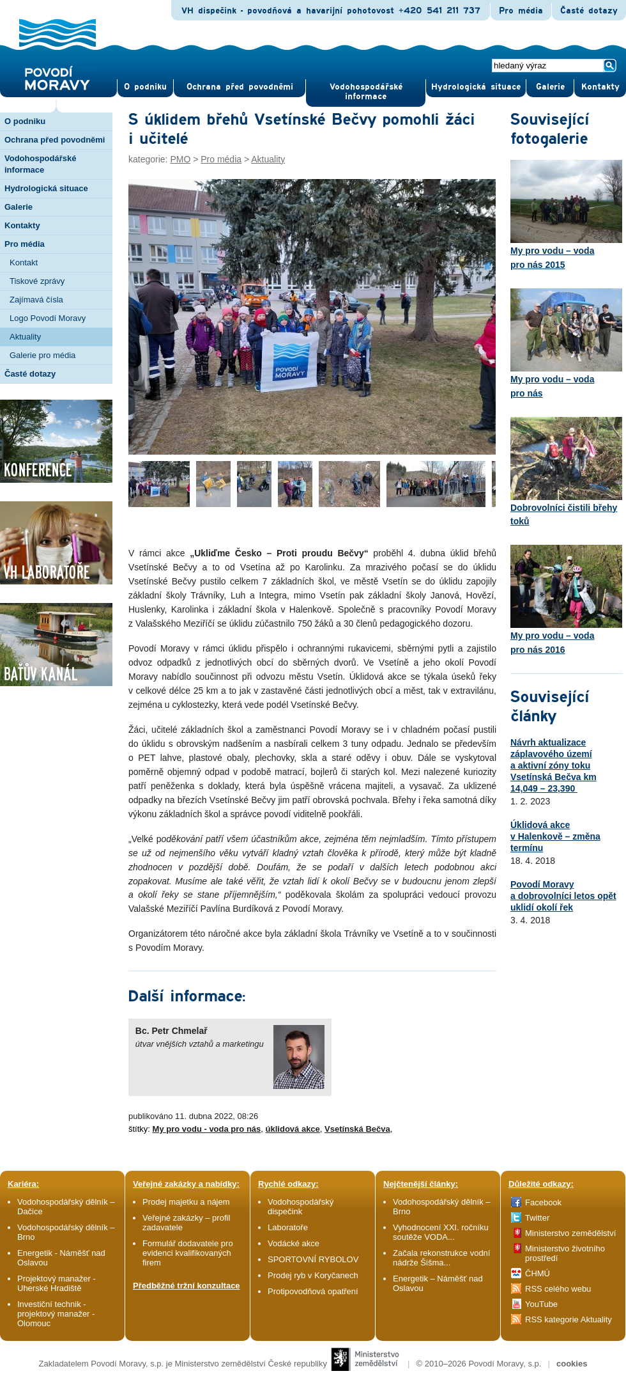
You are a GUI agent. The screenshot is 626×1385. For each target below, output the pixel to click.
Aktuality (25, 336)
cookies (571, 1363)
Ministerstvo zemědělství (570, 1233)
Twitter (537, 1218)
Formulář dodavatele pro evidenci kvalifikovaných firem (187, 1253)
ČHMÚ (537, 1273)
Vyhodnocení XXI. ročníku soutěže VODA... (441, 1232)
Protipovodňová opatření (313, 1291)
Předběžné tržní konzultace (186, 1285)
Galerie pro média (42, 355)
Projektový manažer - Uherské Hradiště (56, 1283)
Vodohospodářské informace (366, 91)
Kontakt (24, 262)
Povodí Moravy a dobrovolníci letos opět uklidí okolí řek (563, 895)
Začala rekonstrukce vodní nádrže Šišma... (441, 1257)
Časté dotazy (589, 10)
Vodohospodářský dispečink (300, 1206)
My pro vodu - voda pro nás (207, 1129)
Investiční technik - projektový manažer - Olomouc (56, 1313)
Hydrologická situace (476, 86)
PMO (180, 159)
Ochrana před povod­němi (240, 86)
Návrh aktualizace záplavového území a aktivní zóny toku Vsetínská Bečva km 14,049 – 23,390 (553, 765)
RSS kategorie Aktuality (568, 1319)
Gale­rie (550, 86)
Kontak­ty (600, 86)
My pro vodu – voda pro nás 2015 (566, 215)
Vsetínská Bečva (357, 1129)
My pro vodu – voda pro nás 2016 (566, 600)
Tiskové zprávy (37, 281)
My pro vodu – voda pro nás (566, 343)
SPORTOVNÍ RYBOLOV (313, 1259)
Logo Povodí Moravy (48, 318)
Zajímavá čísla (36, 299)
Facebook (543, 1202)
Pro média (521, 10)
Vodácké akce (293, 1243)
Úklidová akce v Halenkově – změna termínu (555, 836)
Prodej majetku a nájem (186, 1202)
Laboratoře (288, 1227)
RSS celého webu (558, 1289)
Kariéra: (23, 1184)
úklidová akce (293, 1129)
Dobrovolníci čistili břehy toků (566, 472)
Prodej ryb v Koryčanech (313, 1275)
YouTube (541, 1304)
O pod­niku (145, 86)
